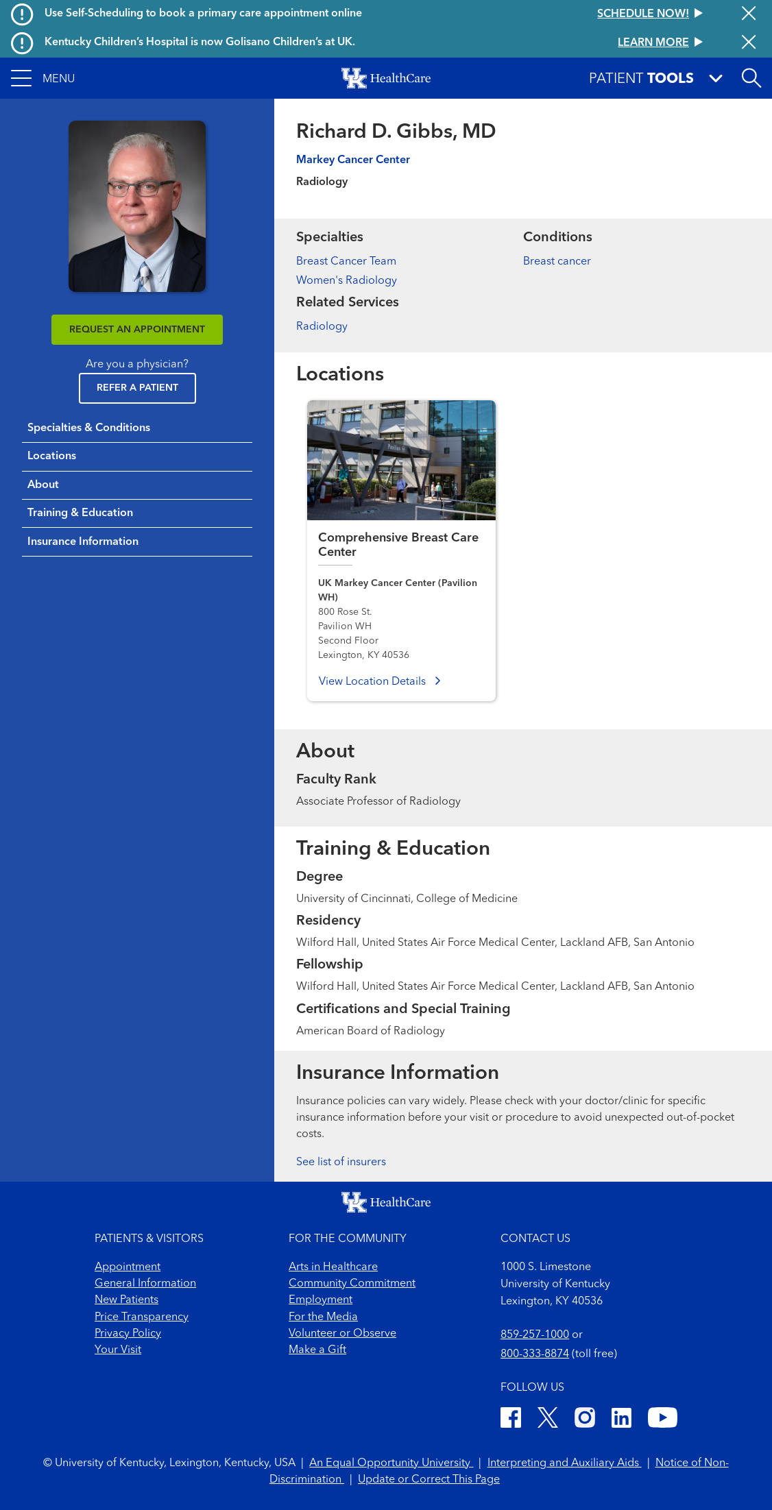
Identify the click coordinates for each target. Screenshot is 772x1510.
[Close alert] (748, 14)
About (43, 485)
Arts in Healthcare (333, 1267)
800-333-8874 (534, 1354)
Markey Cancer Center (353, 160)
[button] (43, 78)
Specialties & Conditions (88, 428)
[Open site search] (751, 78)
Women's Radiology (346, 281)
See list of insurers (341, 1162)
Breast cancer (557, 261)
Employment (320, 1300)
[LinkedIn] (621, 1420)
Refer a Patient (137, 388)
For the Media (323, 1317)
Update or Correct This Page (429, 1479)
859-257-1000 (534, 1335)
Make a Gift (317, 1350)
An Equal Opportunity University (391, 1463)
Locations (51, 456)
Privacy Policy (128, 1333)
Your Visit (118, 1350)
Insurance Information (82, 542)
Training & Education (80, 513)
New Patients (126, 1300)
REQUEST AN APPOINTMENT (137, 329)
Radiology (322, 326)
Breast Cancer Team (346, 261)
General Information (145, 1283)
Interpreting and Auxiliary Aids (564, 1463)
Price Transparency (142, 1317)
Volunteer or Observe (342, 1333)
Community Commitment (352, 1283)
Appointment (127, 1267)
